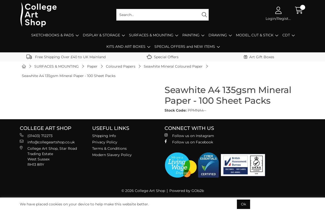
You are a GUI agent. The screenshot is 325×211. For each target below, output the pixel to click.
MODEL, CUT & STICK (254, 35)
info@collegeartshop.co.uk (47, 142)
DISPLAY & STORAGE (101, 35)
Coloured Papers (120, 66)
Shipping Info (104, 135)
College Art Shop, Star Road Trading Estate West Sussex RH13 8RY (48, 156)
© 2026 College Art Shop (143, 190)
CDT (286, 35)
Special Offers (162, 57)
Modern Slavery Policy (112, 155)
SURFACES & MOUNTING (151, 35)
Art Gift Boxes (259, 57)
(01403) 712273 (36, 135)
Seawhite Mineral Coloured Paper (173, 66)
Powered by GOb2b (186, 190)
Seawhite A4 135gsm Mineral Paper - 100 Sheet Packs (69, 75)
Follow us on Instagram (189, 135)
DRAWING (217, 35)
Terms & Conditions (109, 148)
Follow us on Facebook (189, 142)
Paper (92, 66)
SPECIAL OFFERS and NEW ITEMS (184, 46)
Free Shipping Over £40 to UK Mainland (66, 57)
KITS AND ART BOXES (125, 46)
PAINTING (191, 35)
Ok (243, 204)
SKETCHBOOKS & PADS (52, 35)
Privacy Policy (104, 142)
